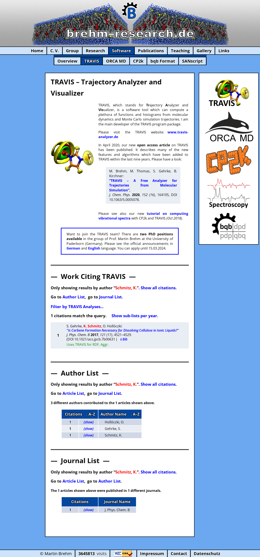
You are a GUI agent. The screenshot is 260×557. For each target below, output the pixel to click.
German (73, 248)
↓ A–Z (90, 414)
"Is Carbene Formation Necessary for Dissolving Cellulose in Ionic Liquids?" (123, 330)
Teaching (180, 51)
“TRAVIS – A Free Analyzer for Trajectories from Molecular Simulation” (143, 185)
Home (37, 51)
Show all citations (158, 287)
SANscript (192, 61)
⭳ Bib (123, 339)
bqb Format (162, 61)
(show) (89, 422)
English (94, 248)
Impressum (152, 553)
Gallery (204, 51)
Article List (73, 393)
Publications (151, 51)
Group (72, 51)
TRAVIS (91, 61)
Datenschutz (207, 553)
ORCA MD (116, 61)
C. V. (54, 51)
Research (95, 51)
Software (121, 51)
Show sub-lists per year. (135, 315)
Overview (67, 61)
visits (92, 553)
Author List (74, 296)
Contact (179, 553)
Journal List (110, 296)
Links (223, 51)
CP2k (138, 61)
